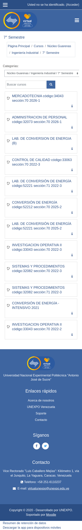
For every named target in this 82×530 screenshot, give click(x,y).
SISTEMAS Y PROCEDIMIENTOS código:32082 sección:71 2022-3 (38, 290)
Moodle (51, 514)
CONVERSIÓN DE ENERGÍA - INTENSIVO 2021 (35, 305)
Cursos (38, 46)
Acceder (72, 4)
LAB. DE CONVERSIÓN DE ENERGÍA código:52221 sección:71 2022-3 (41, 183)
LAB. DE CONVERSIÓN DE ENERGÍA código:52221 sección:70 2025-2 (41, 226)
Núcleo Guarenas (59, 46)
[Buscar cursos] (26, 85)
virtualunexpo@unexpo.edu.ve (48, 488)
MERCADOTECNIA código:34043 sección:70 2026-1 (38, 98)
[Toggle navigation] (77, 20)
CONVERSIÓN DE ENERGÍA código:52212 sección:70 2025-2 (37, 205)
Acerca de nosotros (41, 400)
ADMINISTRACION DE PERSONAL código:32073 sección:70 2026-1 (39, 119)
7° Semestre (50, 52)
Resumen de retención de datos (24, 523)
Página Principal (19, 46)
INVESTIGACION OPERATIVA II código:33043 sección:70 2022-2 (37, 327)
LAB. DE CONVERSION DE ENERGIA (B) (41, 141)
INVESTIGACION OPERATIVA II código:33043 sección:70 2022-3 (37, 247)
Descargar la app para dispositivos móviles (32, 527)
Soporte (41, 413)
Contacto (41, 419)
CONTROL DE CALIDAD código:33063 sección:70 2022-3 (42, 162)
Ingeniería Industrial (25, 52)
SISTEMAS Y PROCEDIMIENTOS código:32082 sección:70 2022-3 (38, 268)
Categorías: (11, 66)
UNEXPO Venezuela (41, 407)
